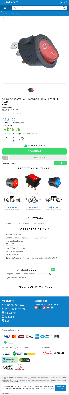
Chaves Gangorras (8, 18)
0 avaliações (17, 113)
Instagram (10, 313)
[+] (53, 269)
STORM (5, 105)
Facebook (10, 317)
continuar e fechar (60, 388)
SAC (7, 321)
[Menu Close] (5, 8)
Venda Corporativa (14, 381)
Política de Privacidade (46, 388)
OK (60, 163)
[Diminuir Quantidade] (6, 159)
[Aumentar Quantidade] (6, 157)
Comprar (34, 151)
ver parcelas (7, 125)
